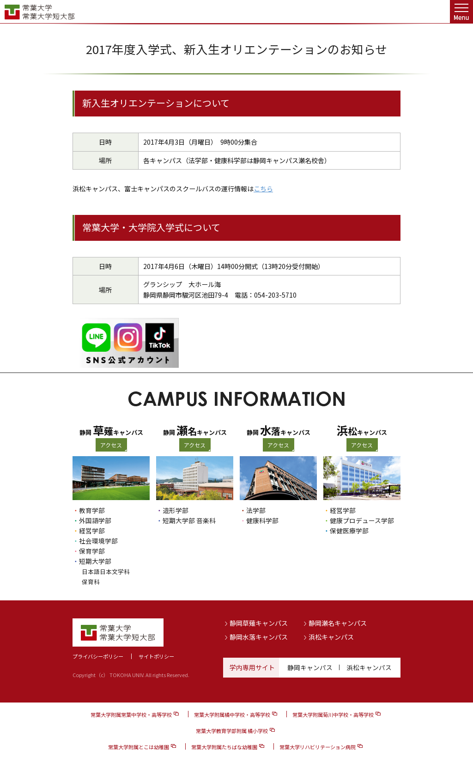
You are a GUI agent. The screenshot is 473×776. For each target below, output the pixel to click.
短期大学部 (95, 561)
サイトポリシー (156, 656)
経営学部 (92, 530)
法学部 (256, 510)
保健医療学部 (349, 530)
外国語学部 (95, 520)
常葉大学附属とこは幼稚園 (138, 747)
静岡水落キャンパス (259, 636)
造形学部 (175, 510)
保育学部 (92, 551)
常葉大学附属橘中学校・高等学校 (232, 714)
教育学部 (92, 510)
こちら (263, 188)
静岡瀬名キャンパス (338, 623)
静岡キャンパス (310, 667)
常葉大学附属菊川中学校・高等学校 (333, 714)
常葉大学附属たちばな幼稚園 (224, 747)
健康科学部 (262, 520)
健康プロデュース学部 (362, 520)
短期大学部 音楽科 (189, 520)
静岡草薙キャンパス (259, 623)
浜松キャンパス (331, 636)
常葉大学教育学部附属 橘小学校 (232, 730)
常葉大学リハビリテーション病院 (317, 747)
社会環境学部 (98, 540)
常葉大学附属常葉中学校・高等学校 (131, 714)
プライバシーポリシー (98, 656)
